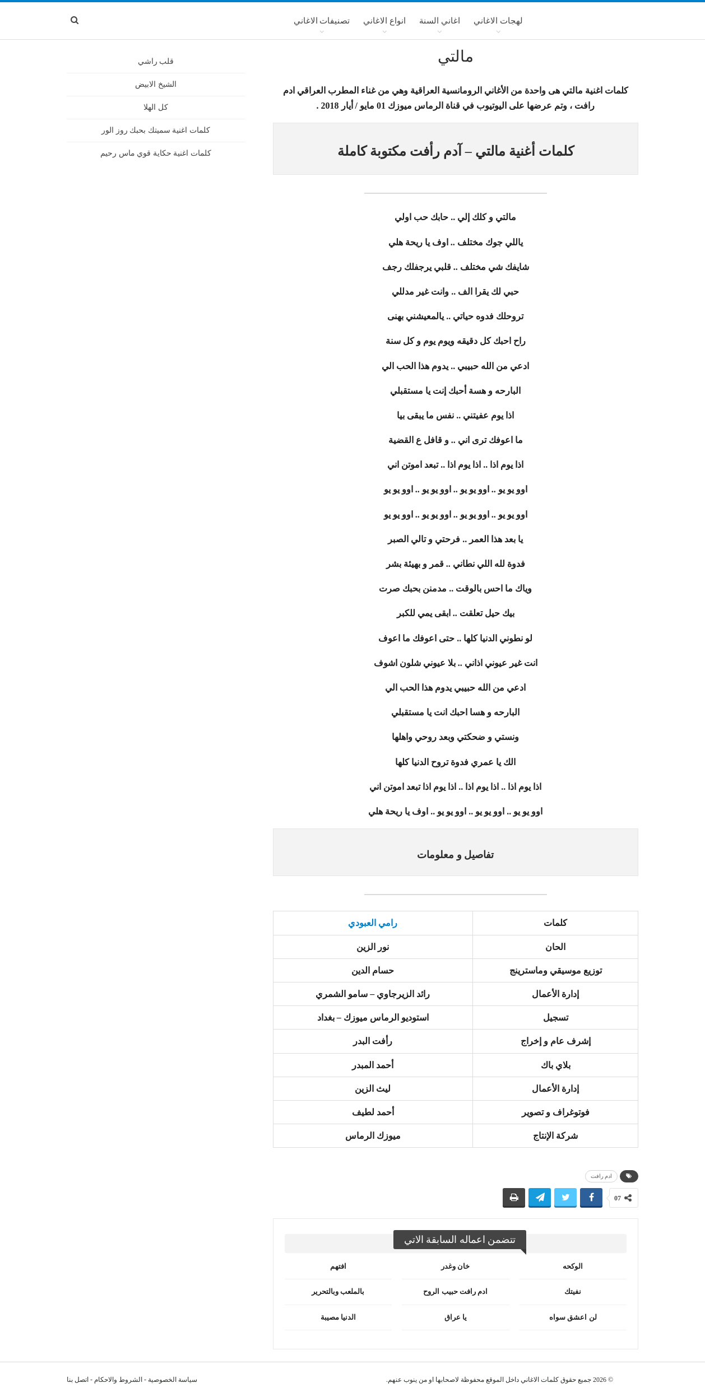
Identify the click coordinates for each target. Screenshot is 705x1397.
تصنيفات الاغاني (322, 20)
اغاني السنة (439, 20)
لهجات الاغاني (498, 20)
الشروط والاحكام (118, 1380)
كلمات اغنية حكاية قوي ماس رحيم (155, 153)
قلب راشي (156, 61)
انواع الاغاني (384, 20)
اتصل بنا (78, 1380)
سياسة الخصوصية (172, 1380)
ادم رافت (602, 1176)
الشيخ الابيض (156, 84)
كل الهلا (155, 107)
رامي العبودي (372, 923)
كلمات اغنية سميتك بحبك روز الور (155, 130)
